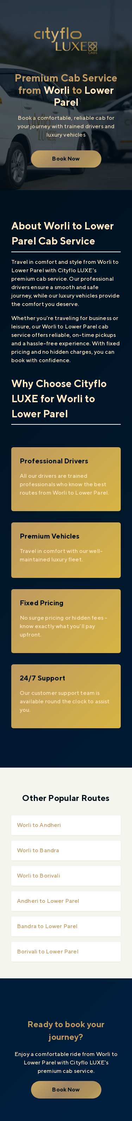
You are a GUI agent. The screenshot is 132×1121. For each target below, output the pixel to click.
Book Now (66, 158)
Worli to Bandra (38, 850)
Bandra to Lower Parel (47, 926)
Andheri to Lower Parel (48, 901)
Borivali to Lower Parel (47, 951)
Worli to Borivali (38, 875)
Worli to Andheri (39, 825)
